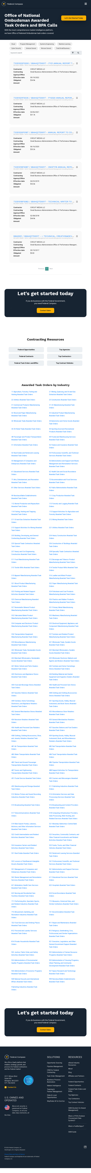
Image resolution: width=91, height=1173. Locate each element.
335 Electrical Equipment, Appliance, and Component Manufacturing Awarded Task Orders (63, 626)
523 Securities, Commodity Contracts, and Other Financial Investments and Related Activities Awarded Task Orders (64, 837)
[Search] (40, 53)
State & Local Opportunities (52, 1096)
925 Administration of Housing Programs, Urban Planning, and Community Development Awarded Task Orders (64, 963)
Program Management (27, 44)
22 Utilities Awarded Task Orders (23, 400)
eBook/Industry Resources (73, 1064)
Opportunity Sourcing (54, 1063)
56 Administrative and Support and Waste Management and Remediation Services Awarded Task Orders (64, 463)
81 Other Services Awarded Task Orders (25, 488)
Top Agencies (64, 350)
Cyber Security (16, 48)
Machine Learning (64, 44)
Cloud (13, 44)
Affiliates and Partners (76, 1076)
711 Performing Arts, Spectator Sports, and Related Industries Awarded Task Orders (25, 904)
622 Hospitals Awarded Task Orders (62, 885)
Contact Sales (45, 310)
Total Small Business (63, 48)
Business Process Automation (53, 1081)
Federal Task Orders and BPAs (26, 363)
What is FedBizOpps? (76, 1126)
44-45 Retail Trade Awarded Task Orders (26, 429)
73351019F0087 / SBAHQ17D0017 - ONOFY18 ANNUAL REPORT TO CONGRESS (51, 167)
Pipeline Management (55, 1066)
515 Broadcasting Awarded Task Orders (25, 805)
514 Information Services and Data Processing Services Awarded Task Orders (62, 797)
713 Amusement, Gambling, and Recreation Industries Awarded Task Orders (24, 914)
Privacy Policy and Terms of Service (15, 1154)
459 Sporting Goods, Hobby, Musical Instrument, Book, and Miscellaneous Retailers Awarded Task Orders (62, 738)
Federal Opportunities (26, 350)
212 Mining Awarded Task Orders (61, 520)
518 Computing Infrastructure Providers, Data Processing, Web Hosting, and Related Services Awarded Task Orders (63, 815)
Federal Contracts (26, 356)
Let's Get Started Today (74, 18)
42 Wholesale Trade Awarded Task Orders (26, 421)
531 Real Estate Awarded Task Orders (25, 853)
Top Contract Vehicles (64, 363)
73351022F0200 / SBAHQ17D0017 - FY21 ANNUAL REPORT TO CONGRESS (49, 63)
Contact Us (12, 1087)
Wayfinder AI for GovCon (56, 1101)
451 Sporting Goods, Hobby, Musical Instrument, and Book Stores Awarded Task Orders (62, 703)
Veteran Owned (31, 48)
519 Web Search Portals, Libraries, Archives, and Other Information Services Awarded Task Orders (26, 826)
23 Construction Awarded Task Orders (62, 400)
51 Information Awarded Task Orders (24, 445)
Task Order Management (56, 1076)
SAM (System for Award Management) (77, 1109)
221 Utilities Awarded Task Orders (61, 528)
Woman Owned (46, 48)
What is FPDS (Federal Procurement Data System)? (76, 1118)
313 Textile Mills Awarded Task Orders (25, 568)
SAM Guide (72, 1132)
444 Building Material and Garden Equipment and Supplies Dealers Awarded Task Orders (64, 677)
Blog (70, 1072)
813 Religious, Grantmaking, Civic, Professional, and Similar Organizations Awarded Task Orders (63, 933)
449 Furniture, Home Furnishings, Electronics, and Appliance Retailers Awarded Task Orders (24, 703)
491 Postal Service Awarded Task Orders (26, 778)
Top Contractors (64, 356)
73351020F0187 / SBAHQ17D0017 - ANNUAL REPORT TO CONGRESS (46, 132)
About (70, 1069)
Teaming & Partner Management (54, 1090)
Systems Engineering (47, 44)
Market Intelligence (54, 1086)
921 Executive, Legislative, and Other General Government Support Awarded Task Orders (62, 944)
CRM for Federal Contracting (53, 1071)
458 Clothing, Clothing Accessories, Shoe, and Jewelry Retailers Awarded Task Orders (26, 738)
